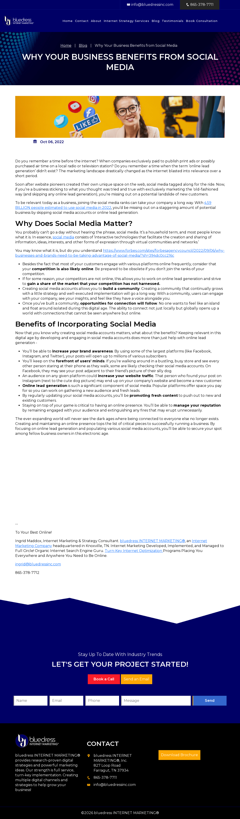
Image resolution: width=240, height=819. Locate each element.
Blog (156, 21)
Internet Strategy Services (126, 21)
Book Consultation (202, 21)
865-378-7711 (105, 777)
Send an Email (136, 679)
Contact (82, 21)
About (96, 21)
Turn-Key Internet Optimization (134, 551)
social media (63, 237)
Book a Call (104, 679)
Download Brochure (179, 755)
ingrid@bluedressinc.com (38, 564)
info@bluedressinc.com (150, 4)
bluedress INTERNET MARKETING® (152, 541)
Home (67, 21)
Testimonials (173, 21)
